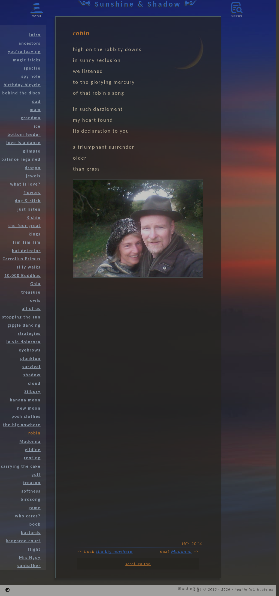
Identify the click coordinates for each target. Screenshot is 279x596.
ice (37, 126)
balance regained (21, 159)
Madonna (181, 551)
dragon (33, 167)
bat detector (26, 250)
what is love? (25, 184)
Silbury (33, 391)
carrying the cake (20, 466)
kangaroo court (23, 540)
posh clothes (26, 416)
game (35, 507)
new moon (29, 408)
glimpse (32, 151)
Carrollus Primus (21, 258)
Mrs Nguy (30, 557)
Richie (33, 217)
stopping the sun (21, 317)
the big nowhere (114, 551)
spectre (32, 68)
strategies (29, 333)
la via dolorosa (24, 341)
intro (35, 34)
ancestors (30, 43)
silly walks (29, 267)
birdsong (31, 499)
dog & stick (27, 200)
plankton (30, 358)
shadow (31, 374)
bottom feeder (24, 134)
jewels (33, 175)
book (35, 524)
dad (36, 101)
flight (34, 549)
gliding (33, 449)
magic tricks (27, 59)
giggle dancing (24, 325)
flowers (32, 192)
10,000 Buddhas (22, 275)
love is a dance (23, 142)
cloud (34, 383)
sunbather (29, 565)
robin (34, 433)
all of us (31, 308)
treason (32, 482)
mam (35, 109)
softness (31, 491)
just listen (29, 209)
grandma (31, 117)
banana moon (25, 400)
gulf (36, 474)
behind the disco (21, 93)
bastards (31, 532)
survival (31, 366)
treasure (31, 292)
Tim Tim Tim (27, 242)
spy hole (31, 76)
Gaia (35, 283)
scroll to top (138, 563)
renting (32, 457)
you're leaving (24, 51)
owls (35, 300)
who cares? (28, 515)
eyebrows (30, 350)
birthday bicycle (22, 84)
